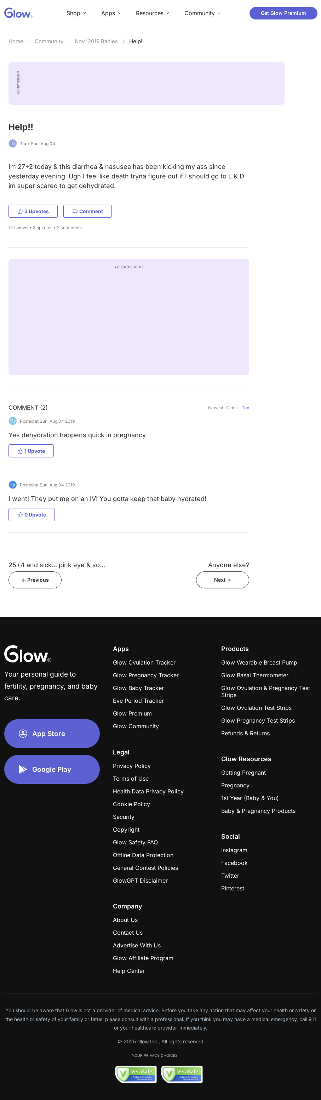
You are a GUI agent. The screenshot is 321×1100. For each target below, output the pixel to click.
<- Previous (35, 580)
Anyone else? (228, 565)
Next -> (222, 580)
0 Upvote (31, 515)
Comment (87, 211)
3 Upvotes (33, 211)
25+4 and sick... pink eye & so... (56, 565)
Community (49, 41)
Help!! (136, 41)
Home (15, 41)
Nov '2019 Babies (96, 41)
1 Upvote (31, 451)
